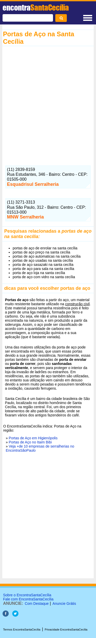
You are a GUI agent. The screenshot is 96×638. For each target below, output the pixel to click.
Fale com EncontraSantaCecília (28, 599)
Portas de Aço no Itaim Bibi (30, 442)
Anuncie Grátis (64, 603)
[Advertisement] (48, 103)
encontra (36, 7)
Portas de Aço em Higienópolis (33, 438)
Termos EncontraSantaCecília (21, 629)
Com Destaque (37, 603)
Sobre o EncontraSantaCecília (27, 595)
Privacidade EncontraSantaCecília (66, 629)
